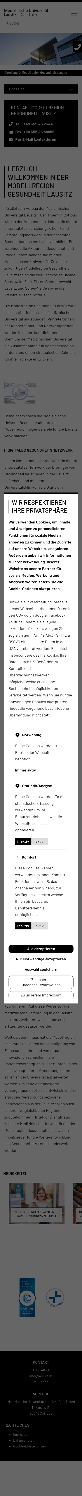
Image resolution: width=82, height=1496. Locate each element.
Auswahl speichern (41, 969)
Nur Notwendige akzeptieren (41, 959)
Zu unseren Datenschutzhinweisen (41, 982)
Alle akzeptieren (41, 948)
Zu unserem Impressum (41, 995)
